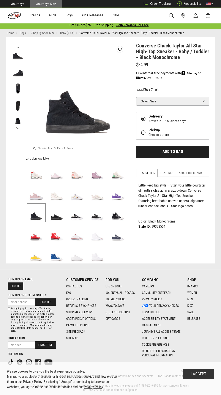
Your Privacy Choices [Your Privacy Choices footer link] (160, 306)
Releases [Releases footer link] (193, 319)
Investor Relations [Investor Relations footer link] (155, 338)
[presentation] (31, 15)
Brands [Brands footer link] (192, 286)
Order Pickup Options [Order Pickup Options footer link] (81, 319)
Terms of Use (37, 319)
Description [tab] (147, 174)
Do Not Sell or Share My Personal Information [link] (158, 353)
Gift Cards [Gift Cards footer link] (113, 319)
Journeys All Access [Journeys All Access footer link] (120, 293)
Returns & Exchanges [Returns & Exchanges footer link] (81, 306)
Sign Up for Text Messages (27, 295)
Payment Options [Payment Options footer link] (77, 325)
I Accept (198, 374)
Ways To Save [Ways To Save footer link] (115, 306)
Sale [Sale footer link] (190, 312)
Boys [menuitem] (61, 15)
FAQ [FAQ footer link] (68, 293)
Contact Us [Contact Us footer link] (74, 286)
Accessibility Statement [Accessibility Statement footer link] (158, 319)
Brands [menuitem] (31, 15)
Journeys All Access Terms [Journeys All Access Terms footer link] (161, 332)
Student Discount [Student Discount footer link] (118, 312)
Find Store (45, 345)
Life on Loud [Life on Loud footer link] (114, 286)
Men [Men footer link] (190, 299)
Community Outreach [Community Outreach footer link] (156, 293)
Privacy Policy (18, 322)
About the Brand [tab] (190, 174)
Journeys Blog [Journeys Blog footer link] (116, 299)
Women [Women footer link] (192, 293)
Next (18, 128)
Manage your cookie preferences (29, 377)
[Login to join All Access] (91, 26)
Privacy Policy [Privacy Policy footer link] (152, 299)
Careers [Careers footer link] (148, 286)
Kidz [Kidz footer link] (190, 306)
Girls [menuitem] (47, 15)
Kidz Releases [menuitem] (82, 15)
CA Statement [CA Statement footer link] (151, 325)
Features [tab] (167, 174)
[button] (209, 3)
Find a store (16, 338)
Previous (18, 47)
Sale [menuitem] (103, 15)
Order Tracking (156, 4)
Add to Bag (173, 152)
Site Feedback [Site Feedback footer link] (75, 332)
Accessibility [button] (188, 4)
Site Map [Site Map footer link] (72, 338)
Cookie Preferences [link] (155, 344)
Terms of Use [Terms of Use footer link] (151, 312)
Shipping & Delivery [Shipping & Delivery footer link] (79, 312)
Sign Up (16, 286)
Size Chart (147, 90)
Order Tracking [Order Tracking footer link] (77, 299)
